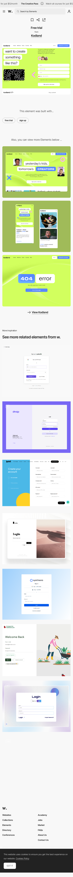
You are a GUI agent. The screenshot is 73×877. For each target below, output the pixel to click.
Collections (7, 820)
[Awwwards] (10, 11)
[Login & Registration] (36, 427)
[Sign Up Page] (36, 483)
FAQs (40, 830)
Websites (6, 815)
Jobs (40, 820)
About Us (42, 835)
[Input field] (36, 762)
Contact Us (43, 840)
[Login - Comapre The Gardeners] (36, 650)
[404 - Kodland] (36, 280)
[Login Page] (36, 538)
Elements (6, 825)
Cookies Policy (22, 858)
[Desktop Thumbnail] (36, 172)
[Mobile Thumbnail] (36, 226)
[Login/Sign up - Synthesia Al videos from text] (36, 594)
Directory (6, 830)
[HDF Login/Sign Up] (36, 706)
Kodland (36, 35)
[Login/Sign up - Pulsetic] (36, 371)
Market (41, 825)
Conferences (8, 835)
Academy (42, 815)
